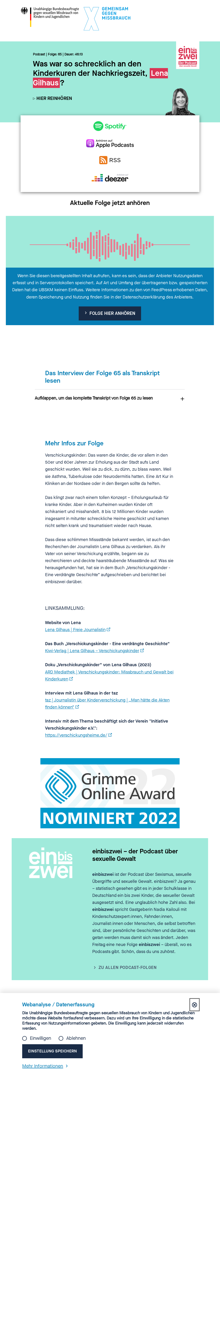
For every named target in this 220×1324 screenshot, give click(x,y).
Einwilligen (40, 1038)
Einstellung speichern (53, 1051)
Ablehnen (76, 1038)
